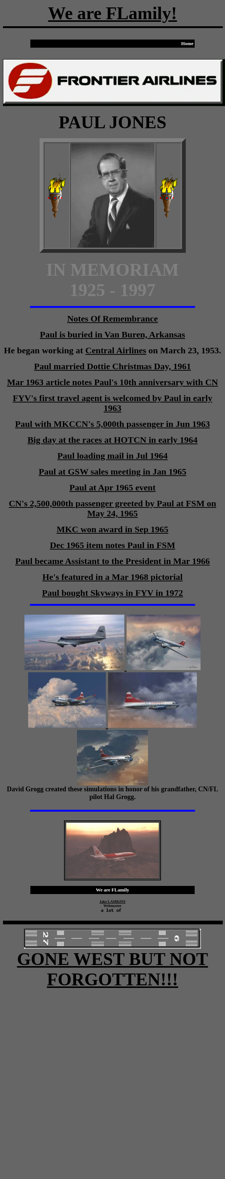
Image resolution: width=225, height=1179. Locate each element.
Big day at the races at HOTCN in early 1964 (112, 440)
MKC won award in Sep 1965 (112, 529)
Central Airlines (116, 350)
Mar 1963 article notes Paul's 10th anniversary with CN (112, 382)
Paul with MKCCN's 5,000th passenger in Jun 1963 (112, 424)
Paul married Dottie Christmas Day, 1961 (112, 366)
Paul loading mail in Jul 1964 (112, 456)
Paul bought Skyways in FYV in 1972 (112, 593)
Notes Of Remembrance (112, 318)
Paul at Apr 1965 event (113, 487)
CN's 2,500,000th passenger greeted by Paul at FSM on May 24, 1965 (112, 508)
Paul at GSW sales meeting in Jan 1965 (113, 471)
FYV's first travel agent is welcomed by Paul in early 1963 (112, 403)
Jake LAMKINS (112, 902)
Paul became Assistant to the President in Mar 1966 (112, 561)
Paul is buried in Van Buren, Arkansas (112, 334)
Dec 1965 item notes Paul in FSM (112, 545)
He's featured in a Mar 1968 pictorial (112, 577)
